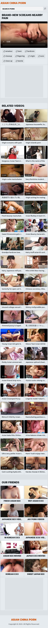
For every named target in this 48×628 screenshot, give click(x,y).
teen (20, 51)
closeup (9, 56)
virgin (32, 56)
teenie (20, 61)
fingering (21, 56)
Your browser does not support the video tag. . (24, 34)
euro (42, 56)
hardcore (30, 51)
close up (9, 61)
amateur (9, 51)
